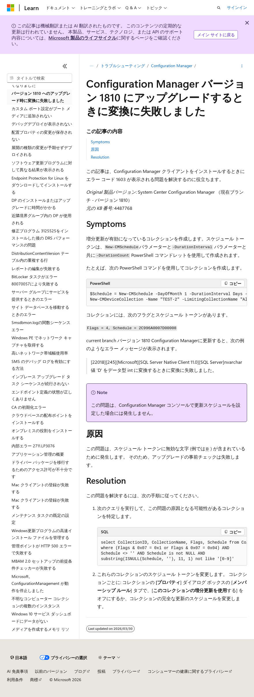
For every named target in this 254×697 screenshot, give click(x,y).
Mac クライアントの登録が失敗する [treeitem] (40, 488)
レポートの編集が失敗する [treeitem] (36, 268)
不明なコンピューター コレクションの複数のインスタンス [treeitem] (40, 602)
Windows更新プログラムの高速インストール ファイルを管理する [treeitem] (42, 534)
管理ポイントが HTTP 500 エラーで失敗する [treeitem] (42, 549)
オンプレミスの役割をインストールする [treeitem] (42, 434)
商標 (34, 679)
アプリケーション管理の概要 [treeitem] (38, 454)
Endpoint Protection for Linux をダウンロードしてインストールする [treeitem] (42, 185)
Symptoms (100, 141)
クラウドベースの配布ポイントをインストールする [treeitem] (42, 418)
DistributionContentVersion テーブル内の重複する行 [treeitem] (40, 256)
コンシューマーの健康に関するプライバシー (188, 671)
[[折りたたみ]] (65, 66)
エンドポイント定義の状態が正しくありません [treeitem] (42, 395)
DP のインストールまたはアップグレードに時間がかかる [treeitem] (41, 203)
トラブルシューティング (123, 65)
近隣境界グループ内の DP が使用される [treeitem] (42, 219)
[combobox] (39, 78)
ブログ (80, 671)
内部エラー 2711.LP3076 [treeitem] (33, 446)
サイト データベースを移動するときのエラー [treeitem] (40, 310)
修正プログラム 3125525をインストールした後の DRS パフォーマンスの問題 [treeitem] (41, 238)
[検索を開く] (219, 8)
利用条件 (15, 679)
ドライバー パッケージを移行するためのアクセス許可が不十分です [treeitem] (42, 469)
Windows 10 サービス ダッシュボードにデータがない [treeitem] (41, 617)
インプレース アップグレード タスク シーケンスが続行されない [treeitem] (41, 380)
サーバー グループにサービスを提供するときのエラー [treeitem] (40, 295)
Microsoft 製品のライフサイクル (82, 38)
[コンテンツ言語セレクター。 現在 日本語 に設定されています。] (19, 657)
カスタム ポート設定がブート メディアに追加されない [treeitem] (41, 112)
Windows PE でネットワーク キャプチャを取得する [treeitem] (42, 341)
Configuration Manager (171, 65)
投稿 (101, 671)
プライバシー (124, 671)
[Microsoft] (10, 8)
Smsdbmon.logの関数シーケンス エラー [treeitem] (41, 326)
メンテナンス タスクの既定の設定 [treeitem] (40, 519)
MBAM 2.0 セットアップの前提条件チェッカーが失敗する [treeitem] (42, 564)
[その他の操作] (242, 66)
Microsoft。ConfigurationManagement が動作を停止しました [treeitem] (40, 583)
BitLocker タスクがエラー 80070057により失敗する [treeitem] (35, 280)
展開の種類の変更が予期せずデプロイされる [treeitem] (42, 151)
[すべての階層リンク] (91, 66)
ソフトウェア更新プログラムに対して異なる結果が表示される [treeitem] (42, 166)
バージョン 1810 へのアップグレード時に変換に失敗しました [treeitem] (41, 97)
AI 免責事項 (17, 671)
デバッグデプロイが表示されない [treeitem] (42, 124)
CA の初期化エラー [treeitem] (29, 407)
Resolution (100, 157)
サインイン (237, 7)
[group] (166, 297)
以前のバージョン (51, 671)
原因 (95, 149)
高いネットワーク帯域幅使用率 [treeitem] (40, 353)
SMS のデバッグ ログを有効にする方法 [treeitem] (41, 365)
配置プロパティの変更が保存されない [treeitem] (42, 135)
